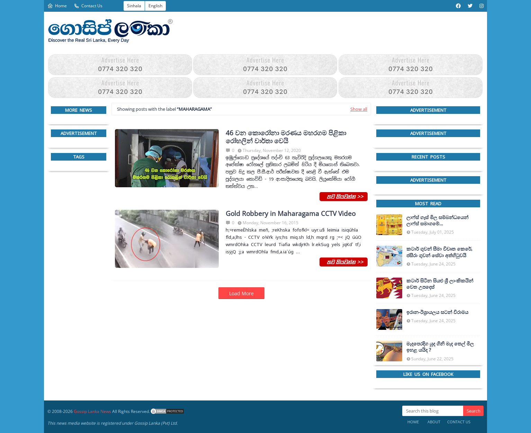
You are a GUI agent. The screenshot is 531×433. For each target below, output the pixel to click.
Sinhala (134, 6)
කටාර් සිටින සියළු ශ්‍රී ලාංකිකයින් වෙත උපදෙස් (439, 284)
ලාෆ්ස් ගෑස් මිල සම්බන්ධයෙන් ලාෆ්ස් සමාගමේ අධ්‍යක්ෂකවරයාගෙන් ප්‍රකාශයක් (439, 220)
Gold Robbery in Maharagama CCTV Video (291, 214)
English (155, 6)
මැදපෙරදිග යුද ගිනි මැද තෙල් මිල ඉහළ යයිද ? (440, 347)
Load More (241, 293)
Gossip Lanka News (92, 411)
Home (57, 6)
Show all (358, 109)
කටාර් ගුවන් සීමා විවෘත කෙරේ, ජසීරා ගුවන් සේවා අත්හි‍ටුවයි (439, 252)
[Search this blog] (432, 411)
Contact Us (88, 6)
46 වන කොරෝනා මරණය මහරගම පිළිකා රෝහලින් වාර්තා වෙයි (286, 137)
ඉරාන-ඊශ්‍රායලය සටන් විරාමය (437, 312)
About (434, 421)
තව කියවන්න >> (343, 196)
